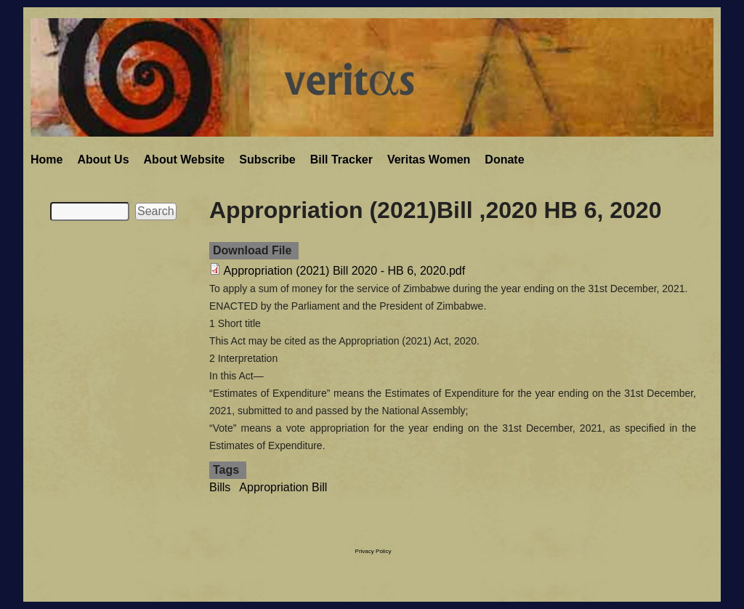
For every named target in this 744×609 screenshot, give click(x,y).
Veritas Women (428, 159)
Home (46, 159)
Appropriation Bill (283, 487)
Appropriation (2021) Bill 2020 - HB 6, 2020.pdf (345, 271)
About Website (184, 159)
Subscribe (267, 159)
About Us (103, 159)
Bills (219, 487)
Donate (504, 159)
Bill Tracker (341, 159)
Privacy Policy (373, 551)
